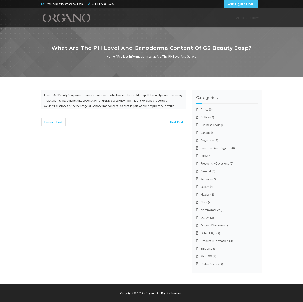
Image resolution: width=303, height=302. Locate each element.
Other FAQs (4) (208, 233)
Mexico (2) (205, 194)
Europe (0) (205, 156)
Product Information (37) (215, 241)
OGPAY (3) (205, 217)
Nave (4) (203, 202)
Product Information (131, 56)
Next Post (176, 122)
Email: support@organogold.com (64, 4)
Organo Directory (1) (212, 225)
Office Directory (247, 18)
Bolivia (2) (205, 117)
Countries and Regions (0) (215, 148)
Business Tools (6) (210, 125)
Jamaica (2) (206, 179)
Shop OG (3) (206, 256)
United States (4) (209, 264)
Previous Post (53, 122)
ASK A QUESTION (240, 4)
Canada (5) (205, 132)
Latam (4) (205, 187)
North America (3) (210, 210)
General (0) (205, 171)
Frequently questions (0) (214, 163)
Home (110, 56)
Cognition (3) (207, 140)
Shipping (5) (206, 248)
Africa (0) (204, 109)
